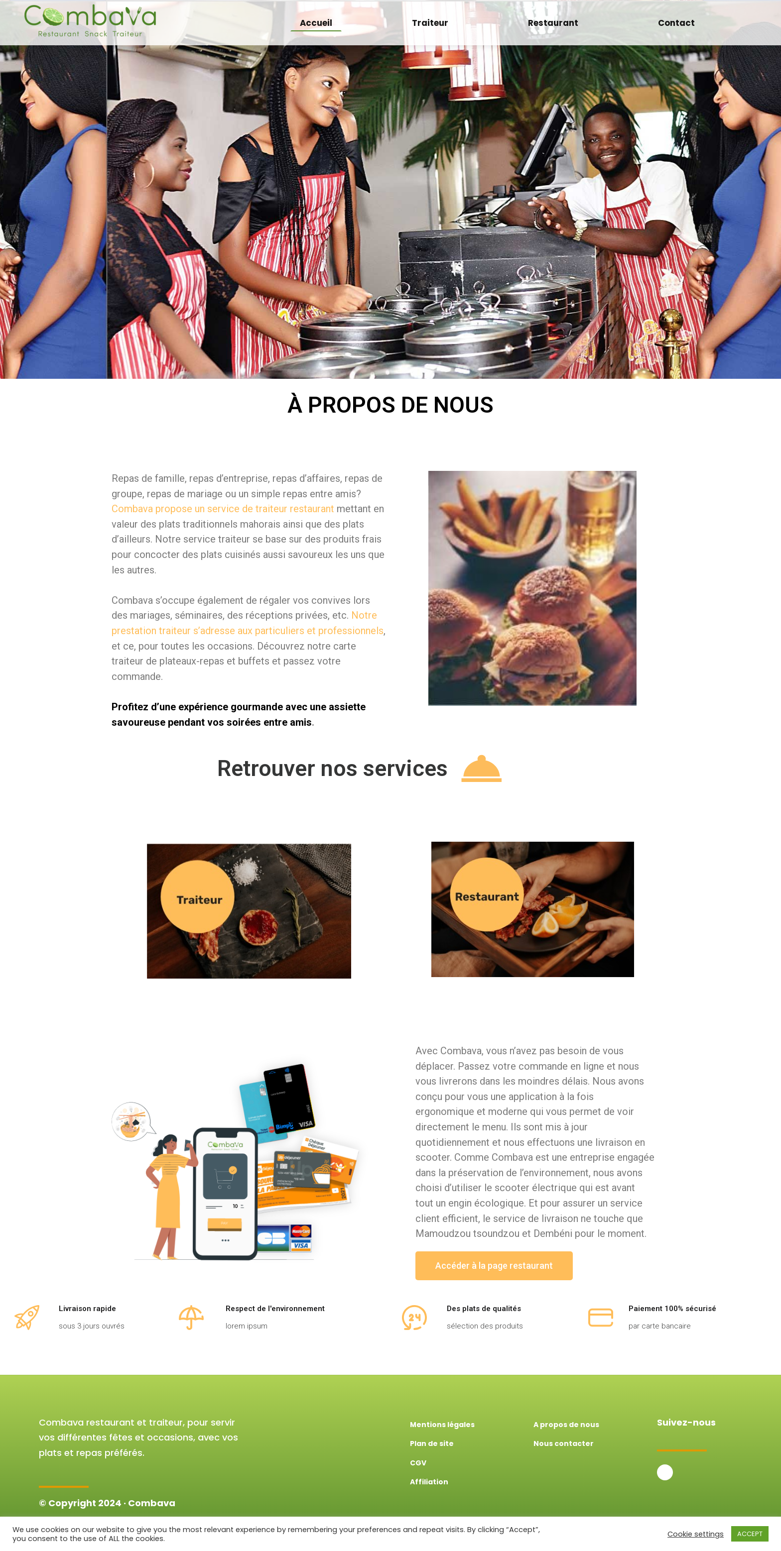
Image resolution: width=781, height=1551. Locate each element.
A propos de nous (566, 1425)
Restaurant (553, 23)
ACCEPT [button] (750, 1534)
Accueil (316, 23)
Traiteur (430, 23)
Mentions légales (442, 1425)
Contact (676, 23)
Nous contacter (563, 1443)
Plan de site (432, 1443)
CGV (418, 1463)
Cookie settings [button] (695, 1534)
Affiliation (429, 1482)
